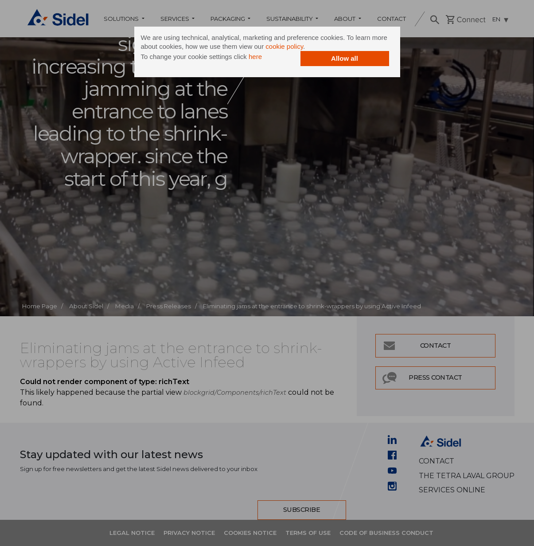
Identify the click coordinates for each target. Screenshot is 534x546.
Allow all (344, 58)
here (255, 56)
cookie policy (284, 46)
